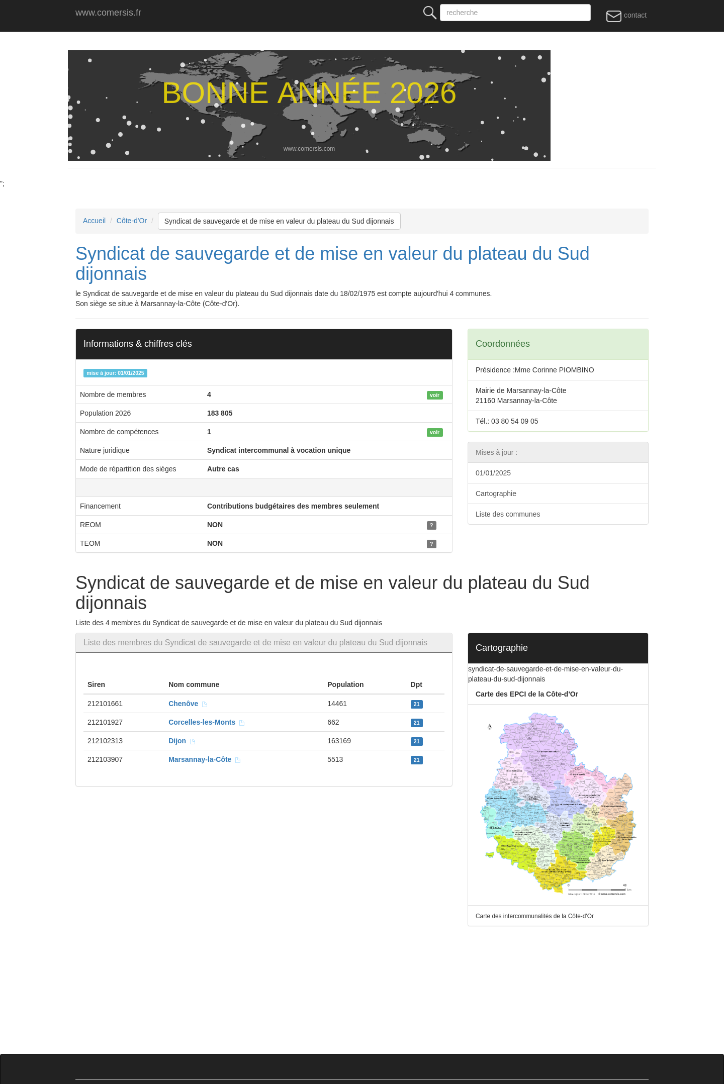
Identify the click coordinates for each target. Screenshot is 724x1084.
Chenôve (188, 704)
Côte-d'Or (132, 221)
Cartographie (496, 493)
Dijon (182, 741)
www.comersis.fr (108, 13)
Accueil (94, 221)
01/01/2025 (493, 473)
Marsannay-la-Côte (204, 759)
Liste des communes (508, 514)
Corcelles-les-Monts (206, 722)
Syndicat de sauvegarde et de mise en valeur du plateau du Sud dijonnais (279, 221)
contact (626, 16)
